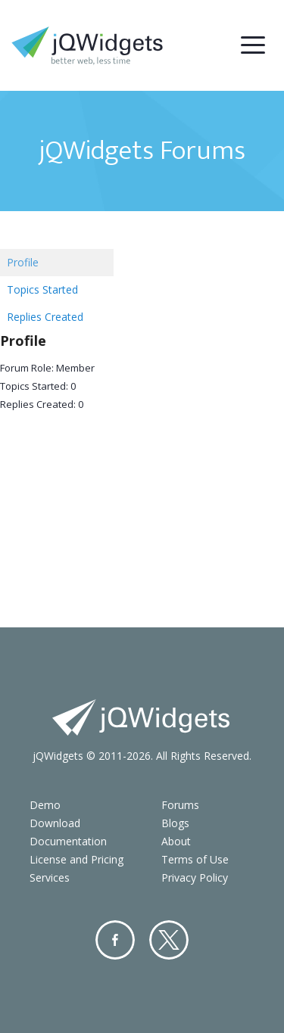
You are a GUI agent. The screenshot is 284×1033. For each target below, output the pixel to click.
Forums (180, 805)
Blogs (175, 823)
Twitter (169, 940)
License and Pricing (76, 859)
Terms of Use (195, 859)
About (176, 841)
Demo (45, 805)
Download (55, 823)
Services (50, 877)
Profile (23, 262)
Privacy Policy (194, 877)
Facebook (115, 940)
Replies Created (45, 317)
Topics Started (42, 289)
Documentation (68, 841)
